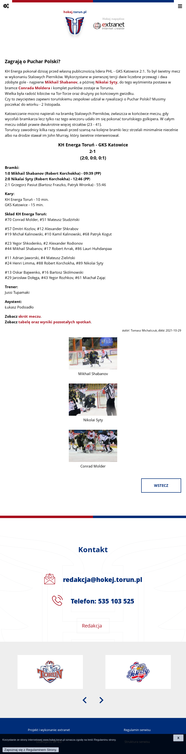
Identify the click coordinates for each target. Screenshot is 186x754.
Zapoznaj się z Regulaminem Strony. (30, 750)
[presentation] (84, 700)
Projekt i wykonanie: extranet (49, 730)
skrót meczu (29, 316)
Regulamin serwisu (137, 730)
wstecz (161, 485)
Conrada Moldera (34, 87)
